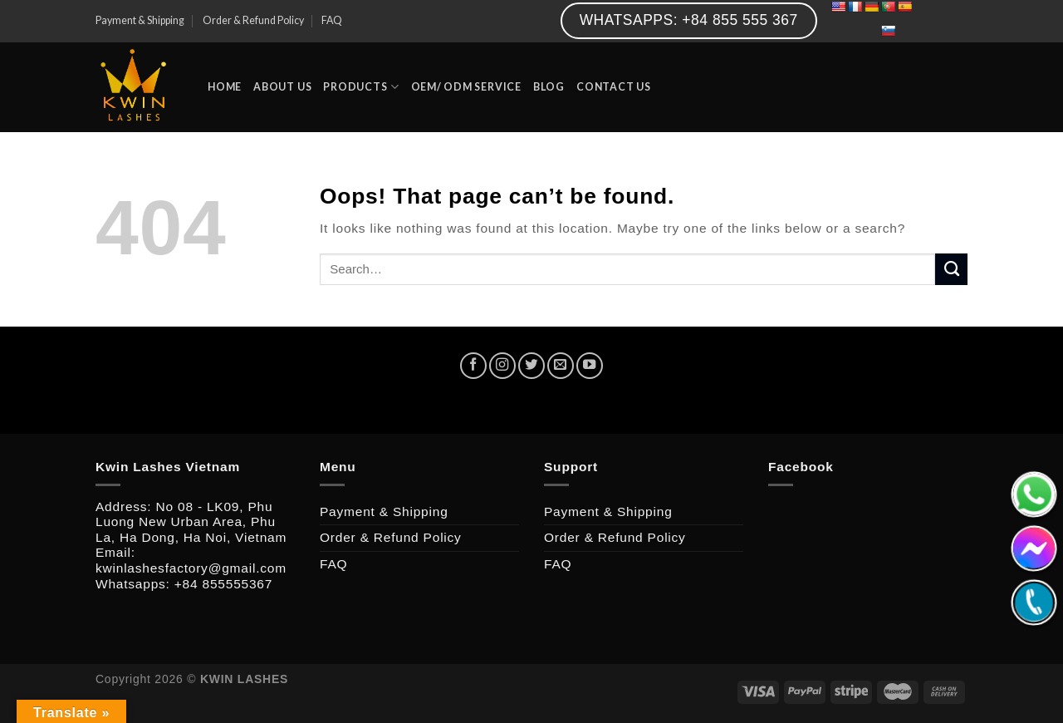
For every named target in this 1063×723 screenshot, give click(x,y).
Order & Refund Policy (253, 20)
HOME (225, 87)
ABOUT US (282, 87)
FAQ (331, 20)
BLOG (549, 87)
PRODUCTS (361, 87)
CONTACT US (613, 87)
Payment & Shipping (140, 20)
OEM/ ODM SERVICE (466, 87)
